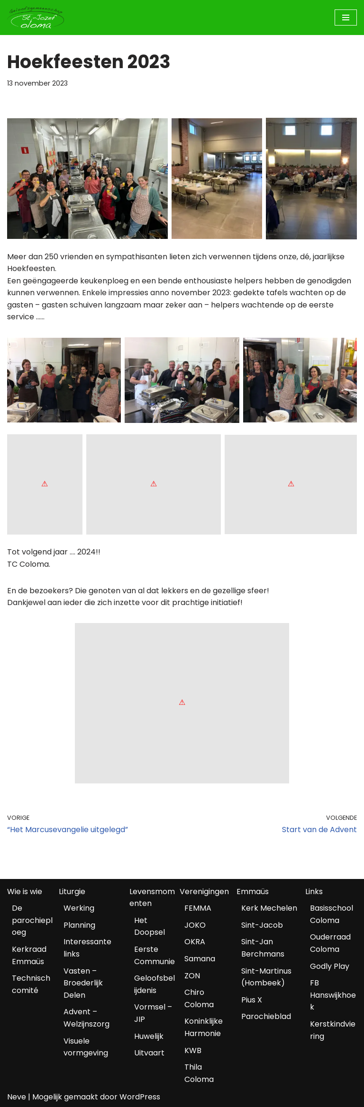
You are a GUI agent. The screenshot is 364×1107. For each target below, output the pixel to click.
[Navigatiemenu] (346, 17)
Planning (79, 925)
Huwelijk (149, 1036)
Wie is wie (24, 891)
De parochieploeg (32, 920)
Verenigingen (204, 891)
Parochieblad (266, 1016)
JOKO (195, 925)
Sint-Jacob (262, 925)
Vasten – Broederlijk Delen (83, 983)
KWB (192, 1050)
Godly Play (329, 966)
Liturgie (72, 891)
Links (314, 891)
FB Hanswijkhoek (333, 994)
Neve (16, 1096)
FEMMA (197, 908)
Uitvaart (149, 1052)
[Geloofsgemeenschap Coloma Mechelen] (35, 17)
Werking (79, 908)
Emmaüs (253, 891)
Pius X (251, 999)
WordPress (139, 1096)
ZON (192, 975)
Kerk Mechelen (269, 908)
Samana (199, 958)
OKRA (194, 941)
